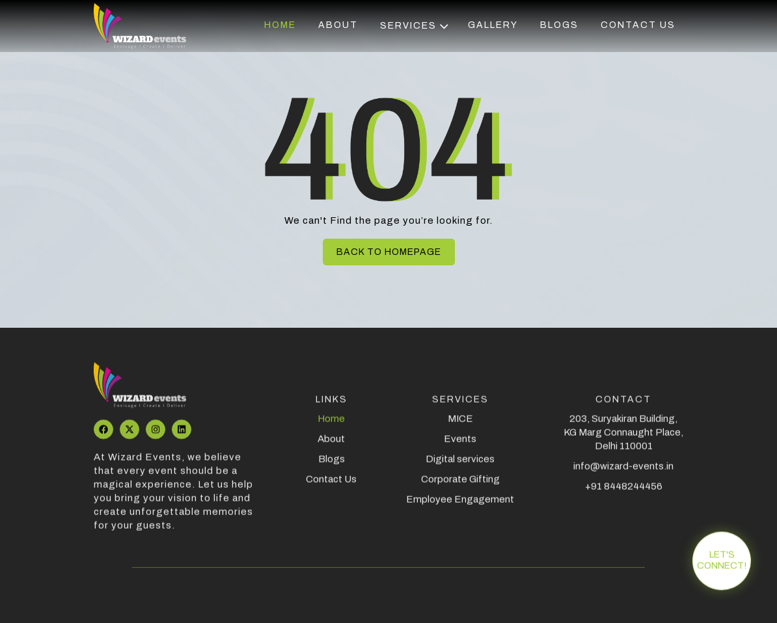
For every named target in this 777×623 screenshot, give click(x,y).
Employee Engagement (460, 505)
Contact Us (331, 485)
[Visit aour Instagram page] (155, 435)
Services (414, 26)
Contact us (638, 25)
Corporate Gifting (460, 485)
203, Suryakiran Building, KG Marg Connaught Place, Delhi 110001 (623, 438)
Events (460, 445)
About (338, 25)
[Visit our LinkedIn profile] (181, 435)
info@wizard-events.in (623, 472)
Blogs (559, 25)
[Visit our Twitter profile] (129, 435)
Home (280, 25)
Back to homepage (388, 252)
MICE (460, 424)
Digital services (460, 465)
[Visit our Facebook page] (103, 435)
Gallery (493, 25)
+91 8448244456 (623, 492)
